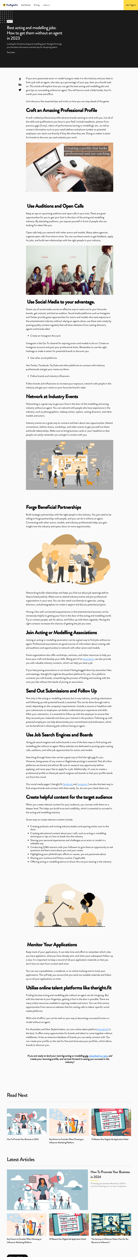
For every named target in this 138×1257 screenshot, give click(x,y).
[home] (10, 5)
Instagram (82, 784)
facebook (68, 784)
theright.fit (103, 1029)
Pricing (36, 5)
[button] (46, 5)
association (88, 659)
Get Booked (25, 5)
